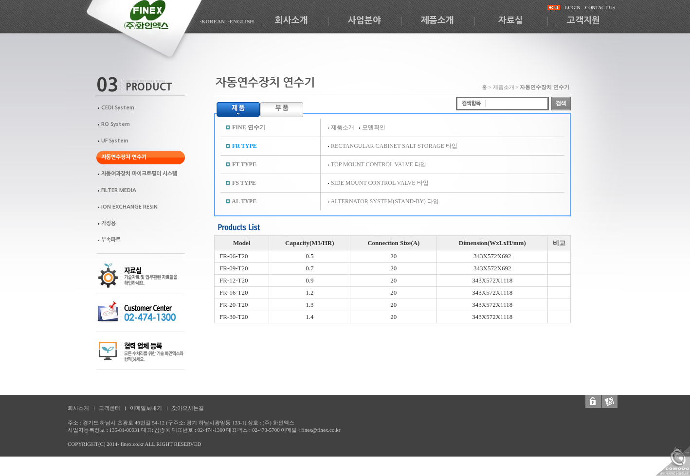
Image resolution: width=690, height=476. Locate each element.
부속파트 (111, 240)
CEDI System (117, 107)
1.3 (309, 304)
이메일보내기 (146, 408)
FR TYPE (244, 145)
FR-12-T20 (233, 280)
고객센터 (109, 408)
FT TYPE (244, 164)
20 (393, 256)
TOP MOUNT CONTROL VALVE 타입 (378, 164)
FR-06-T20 (233, 256)
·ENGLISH (241, 21)
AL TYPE (244, 201)
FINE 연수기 (248, 127)
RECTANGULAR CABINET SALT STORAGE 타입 (394, 145)
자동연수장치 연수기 (123, 157)
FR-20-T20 (233, 304)
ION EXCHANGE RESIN (129, 207)
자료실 (510, 20)
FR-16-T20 (233, 292)
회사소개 (291, 20)
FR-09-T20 (233, 268)
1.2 (309, 292)
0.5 (309, 256)
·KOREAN (212, 21)
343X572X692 (492, 256)
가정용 (108, 223)
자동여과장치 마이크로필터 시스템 (139, 173)
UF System (114, 140)
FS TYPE (244, 182)
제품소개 (437, 20)
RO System (115, 124)
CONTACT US (600, 7)
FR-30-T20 (233, 316)
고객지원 (583, 20)
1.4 (309, 316)
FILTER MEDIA (118, 190)
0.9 (309, 280)
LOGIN (572, 7)
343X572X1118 (492, 280)
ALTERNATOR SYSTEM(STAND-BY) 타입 (384, 201)
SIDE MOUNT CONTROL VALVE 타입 (379, 182)
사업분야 (364, 20)
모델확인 (373, 127)
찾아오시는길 (188, 408)
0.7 (309, 268)
